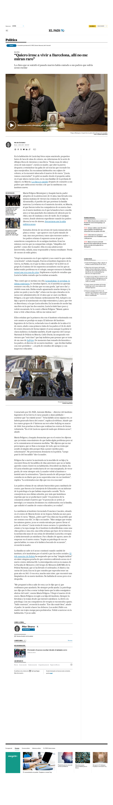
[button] (57, 103)
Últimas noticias (89, 217)
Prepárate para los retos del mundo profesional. (65, 765)
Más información (19, 673)
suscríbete (92, 26)
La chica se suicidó (40, 182)
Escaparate (9, 748)
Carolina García (31, 652)
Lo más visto (88, 259)
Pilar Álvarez (19, 142)
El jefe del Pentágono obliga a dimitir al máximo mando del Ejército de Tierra (96, 263)
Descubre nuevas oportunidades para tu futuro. (81, 766)
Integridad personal (43, 665)
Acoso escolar (23, 665)
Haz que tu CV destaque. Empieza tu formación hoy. (100, 765)
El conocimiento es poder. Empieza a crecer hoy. (37, 772)
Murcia (16, 665)
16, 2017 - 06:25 (23, 145)
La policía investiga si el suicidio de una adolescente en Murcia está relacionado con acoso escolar (12, 211)
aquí (51, 673)
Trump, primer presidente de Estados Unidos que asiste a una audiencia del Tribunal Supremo (95, 286)
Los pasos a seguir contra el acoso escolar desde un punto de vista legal (12, 233)
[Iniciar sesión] (102, 26)
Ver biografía (28, 629)
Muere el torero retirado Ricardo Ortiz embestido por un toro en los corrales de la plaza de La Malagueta (95, 244)
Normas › (70, 640)
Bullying (16, 52)
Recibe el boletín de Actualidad (25, 636)
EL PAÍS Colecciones (49, 748)
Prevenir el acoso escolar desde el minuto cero (47, 650)
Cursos (17, 748)
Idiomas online (36, 748)
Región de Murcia (55, 665)
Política (11, 40)
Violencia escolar (32, 665)
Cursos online (26, 748)
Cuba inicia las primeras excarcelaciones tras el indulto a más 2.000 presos (95, 236)
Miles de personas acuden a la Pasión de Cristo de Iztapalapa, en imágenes (95, 222)
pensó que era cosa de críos (26, 272)
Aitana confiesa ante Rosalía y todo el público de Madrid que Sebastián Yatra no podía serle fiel (95, 229)
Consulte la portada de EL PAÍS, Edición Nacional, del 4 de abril (34, 45)
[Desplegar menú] (7, 30)
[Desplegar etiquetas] (71, 664)
